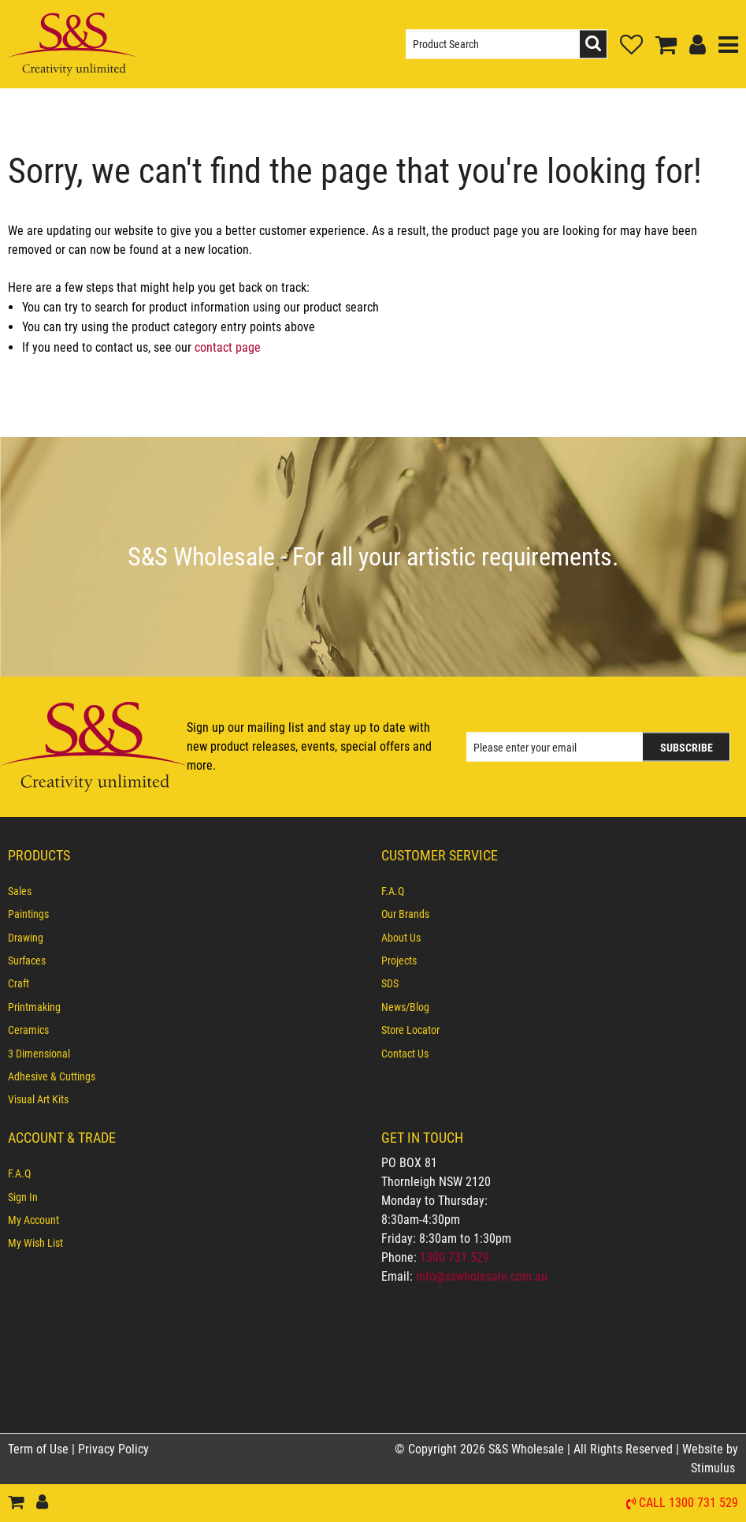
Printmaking (34, 1007)
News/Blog (405, 1007)
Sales (20, 891)
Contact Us (405, 1053)
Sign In (23, 1197)
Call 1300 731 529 (688, 1503)
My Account (33, 1220)
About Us (401, 937)
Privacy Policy (113, 1449)
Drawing (25, 937)
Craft (18, 983)
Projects (399, 960)
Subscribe (686, 747)
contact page (228, 347)
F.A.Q (392, 891)
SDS (390, 983)
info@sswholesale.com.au (481, 1276)
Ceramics (28, 1030)
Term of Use (40, 1449)
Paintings (28, 914)
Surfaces (27, 960)
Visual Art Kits (38, 1099)
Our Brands (405, 914)
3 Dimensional (39, 1053)
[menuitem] (187, 891)
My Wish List (35, 1243)
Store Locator (410, 1030)
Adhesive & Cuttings (51, 1076)
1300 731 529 (454, 1257)
